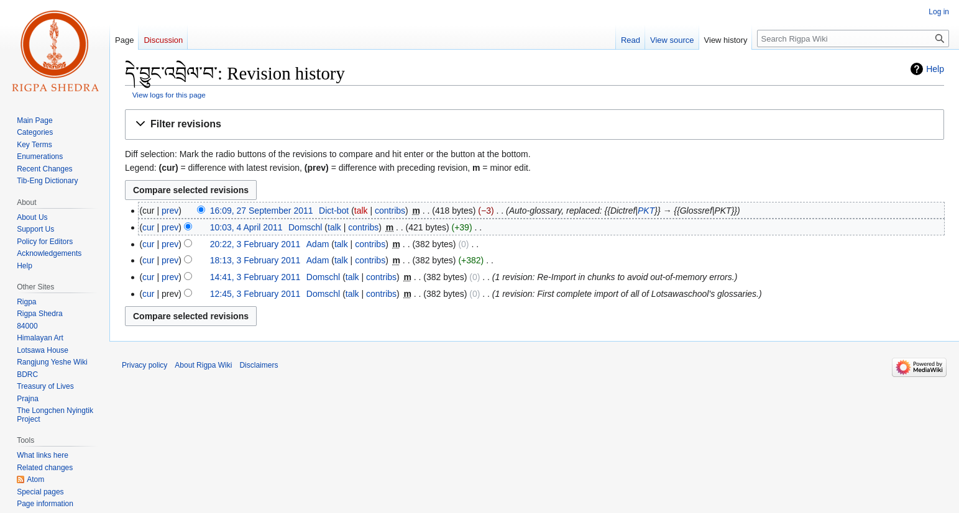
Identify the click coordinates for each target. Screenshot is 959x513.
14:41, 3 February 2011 (255, 277)
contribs (390, 211)
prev (170, 211)
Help (935, 69)
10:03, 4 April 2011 (246, 227)
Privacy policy (144, 365)
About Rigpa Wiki (203, 365)
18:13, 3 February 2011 (255, 260)
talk (361, 211)
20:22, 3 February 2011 (255, 244)
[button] (534, 124)
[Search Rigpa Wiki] (853, 38)
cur (148, 227)
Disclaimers (258, 365)
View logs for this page (169, 95)
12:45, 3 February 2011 (255, 294)
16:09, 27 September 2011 (261, 211)
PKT (646, 211)
